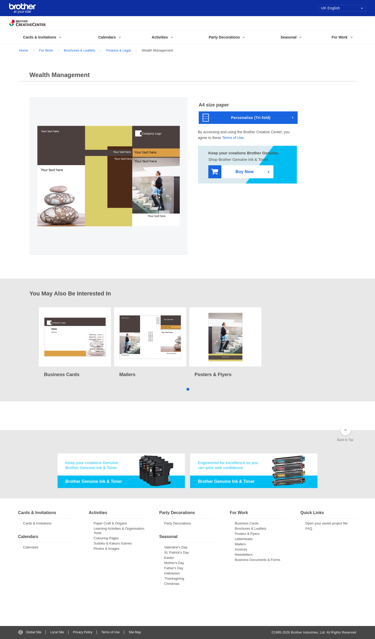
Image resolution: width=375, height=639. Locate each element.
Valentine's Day (176, 547)
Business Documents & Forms (257, 560)
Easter (169, 558)
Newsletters (244, 554)
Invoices (241, 549)
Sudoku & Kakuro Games (113, 543)
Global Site (29, 632)
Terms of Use (232, 138)
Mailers (240, 544)
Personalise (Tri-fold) (237, 118)
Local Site (57, 632)
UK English (342, 8)
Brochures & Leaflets (79, 50)
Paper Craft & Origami (110, 523)
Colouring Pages (106, 538)
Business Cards (247, 523)
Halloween (172, 573)
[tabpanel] (75, 342)
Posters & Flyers (247, 534)
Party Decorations (177, 523)
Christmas (172, 584)
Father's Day (173, 568)
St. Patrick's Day (176, 552)
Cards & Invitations (37, 523)
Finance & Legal (118, 50)
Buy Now (232, 172)
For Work (46, 50)
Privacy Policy (82, 632)
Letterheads (244, 539)
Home (23, 50)
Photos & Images (107, 549)
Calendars (31, 547)
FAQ (308, 528)
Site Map (135, 632)
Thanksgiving (174, 578)
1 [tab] (187, 389)
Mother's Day (174, 563)
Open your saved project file (326, 523)
